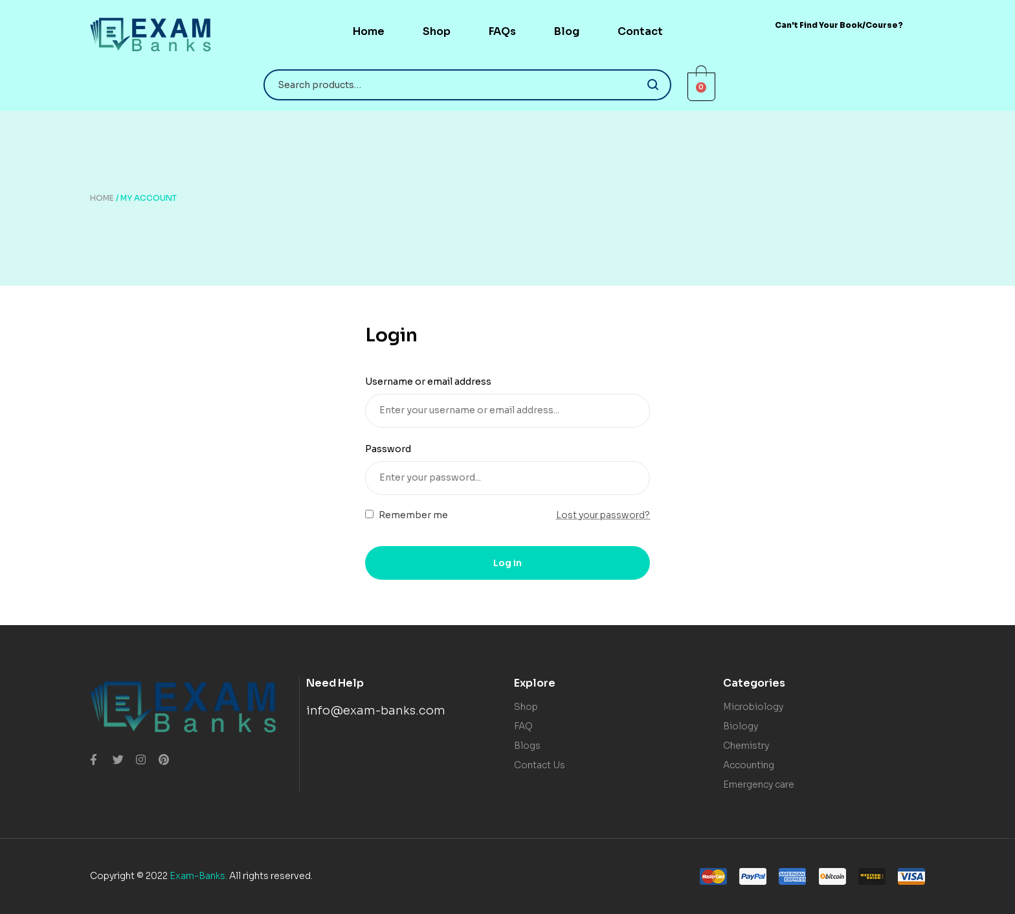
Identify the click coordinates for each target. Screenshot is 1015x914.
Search (653, 84)
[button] (839, 25)
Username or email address (433, 381)
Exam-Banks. (198, 876)
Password (393, 449)
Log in (507, 563)
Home (102, 198)
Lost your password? (603, 515)
